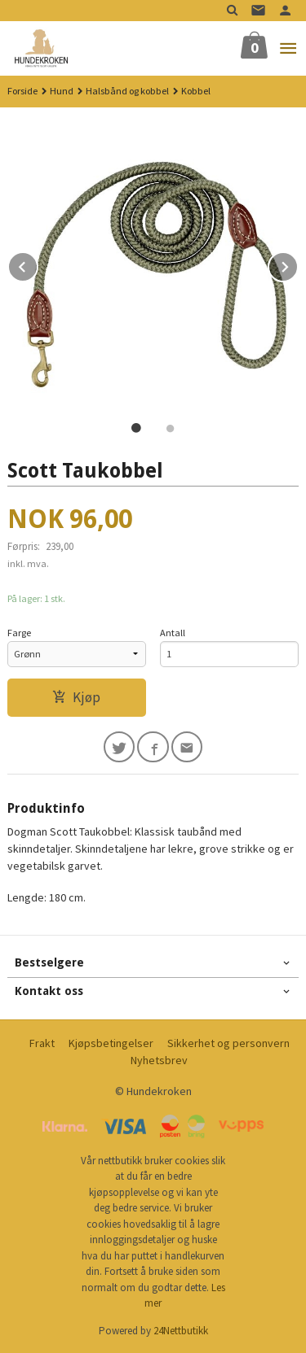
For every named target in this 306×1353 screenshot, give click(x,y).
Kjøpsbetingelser (111, 1043)
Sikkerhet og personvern (228, 1043)
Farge (19, 632)
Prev (37, 264)
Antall (172, 632)
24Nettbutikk (180, 1331)
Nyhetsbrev (159, 1060)
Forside (22, 91)
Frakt (42, 1043)
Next (298, 264)
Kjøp (76, 697)
